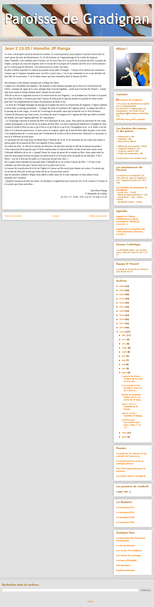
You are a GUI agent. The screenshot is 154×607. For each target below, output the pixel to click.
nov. (124, 339)
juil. (124, 356)
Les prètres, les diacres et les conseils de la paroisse (131, 454)
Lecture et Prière (32, 39)
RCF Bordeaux (123, 565)
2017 (122, 323)
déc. (124, 335)
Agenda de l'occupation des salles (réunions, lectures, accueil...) (130, 231)
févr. (124, 432)
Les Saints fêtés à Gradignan (131, 476)
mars (124, 372)
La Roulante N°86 (125, 517)
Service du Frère (120, 39)
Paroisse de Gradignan (130, 100)
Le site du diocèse (125, 545)
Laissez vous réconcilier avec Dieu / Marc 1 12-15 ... (131, 424)
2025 (122, 290)
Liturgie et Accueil (57, 39)
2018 (122, 319)
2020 (122, 311)
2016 (122, 327)
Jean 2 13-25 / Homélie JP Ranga (132, 414)
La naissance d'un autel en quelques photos (130, 462)
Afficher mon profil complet (130, 119)
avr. (124, 368)
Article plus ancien (98, 216)
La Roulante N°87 (125, 512)
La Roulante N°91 (125, 507)
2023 (122, 298)
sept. (125, 348)
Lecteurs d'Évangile (126, 560)
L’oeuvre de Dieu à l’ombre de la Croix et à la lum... (132, 378)
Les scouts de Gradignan (129, 550)
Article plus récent (13, 216)
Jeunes (140, 39)
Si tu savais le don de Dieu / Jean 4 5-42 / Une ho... (132, 388)
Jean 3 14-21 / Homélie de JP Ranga (130, 406)
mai (124, 364)
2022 (122, 303)
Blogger (90, 601)
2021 (122, 307)
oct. (124, 343)
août (124, 352)
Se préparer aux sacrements (89, 39)
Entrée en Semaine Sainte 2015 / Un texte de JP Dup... (132, 397)
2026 (122, 286)
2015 (122, 332)
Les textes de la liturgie (128, 555)
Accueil (12, 39)
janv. (124, 437)
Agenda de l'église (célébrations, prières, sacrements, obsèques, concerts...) (128, 220)
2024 (122, 294)
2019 (122, 315)
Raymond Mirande (125, 570)
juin (124, 360)
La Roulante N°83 (125, 522)
